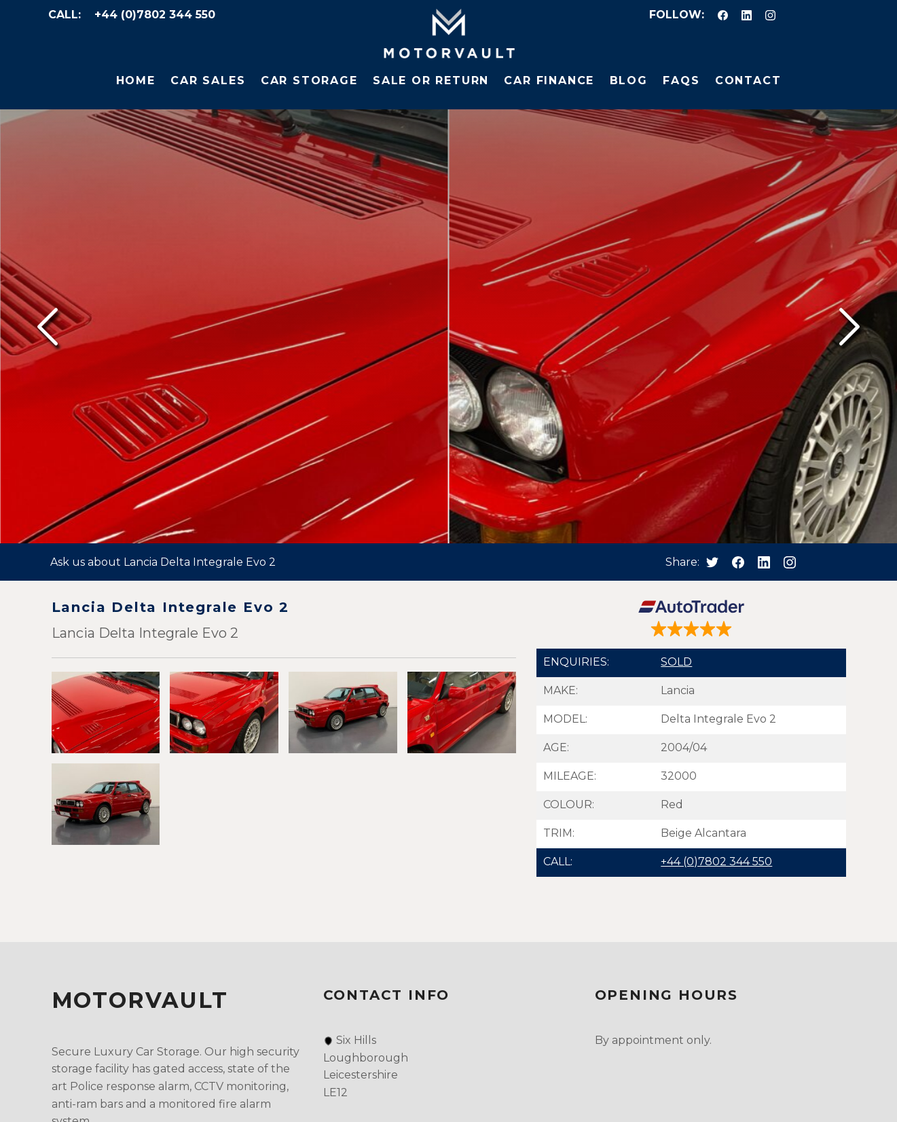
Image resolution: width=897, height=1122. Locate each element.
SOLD (676, 661)
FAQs (681, 80)
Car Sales (207, 80)
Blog (629, 80)
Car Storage (309, 80)
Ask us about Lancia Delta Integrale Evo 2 (163, 562)
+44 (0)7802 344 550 (154, 14)
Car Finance (549, 80)
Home (135, 80)
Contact (748, 80)
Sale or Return (431, 80)
